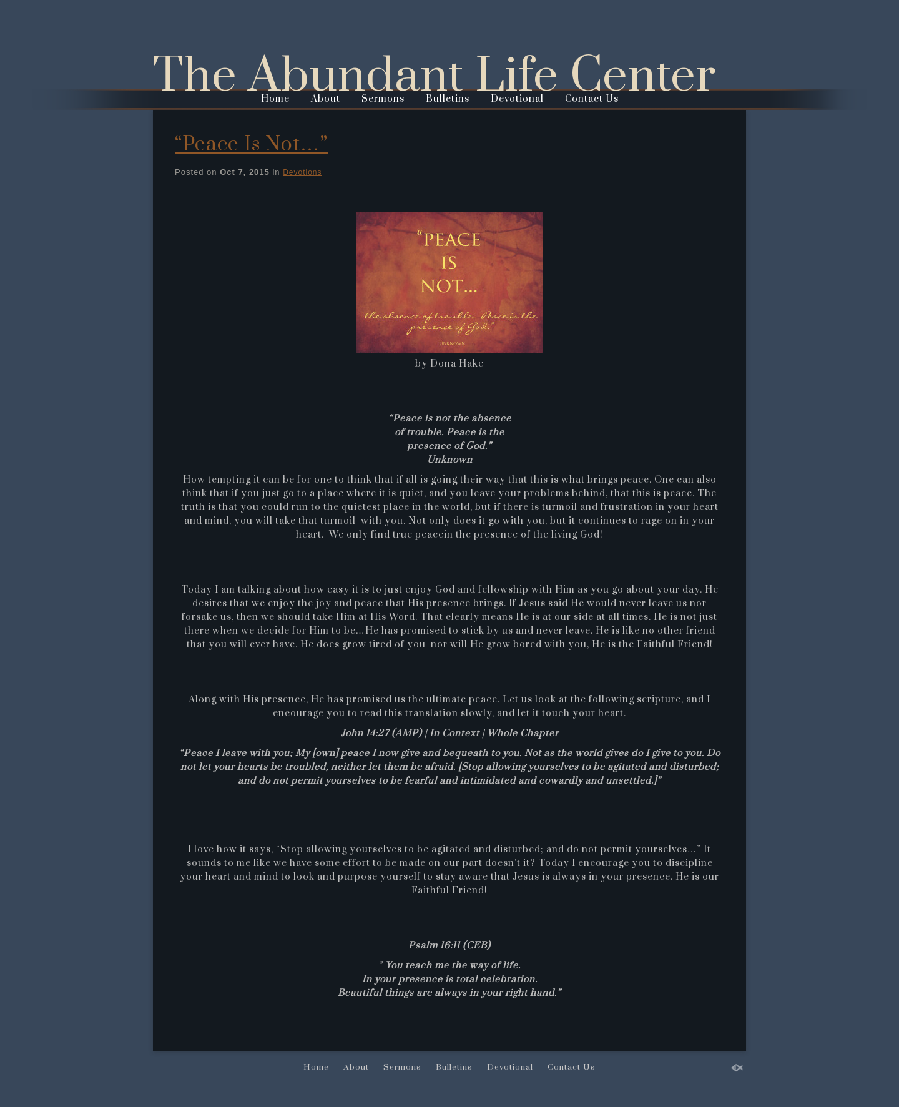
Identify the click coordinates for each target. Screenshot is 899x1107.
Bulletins (447, 99)
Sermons (383, 99)
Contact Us (592, 99)
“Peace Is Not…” (251, 144)
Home (275, 99)
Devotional (517, 99)
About (325, 99)
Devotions (302, 172)
